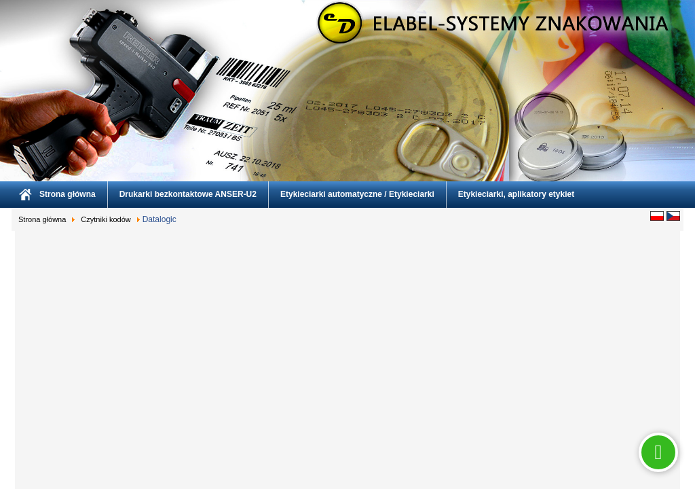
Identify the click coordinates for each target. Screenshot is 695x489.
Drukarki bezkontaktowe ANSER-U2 (188, 194)
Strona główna (67, 194)
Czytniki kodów (105, 219)
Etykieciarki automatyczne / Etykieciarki (357, 194)
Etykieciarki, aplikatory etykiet (516, 194)
